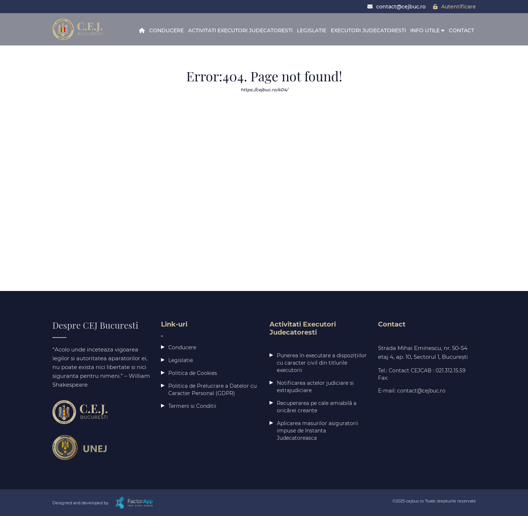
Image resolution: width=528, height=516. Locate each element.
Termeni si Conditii (192, 406)
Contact (461, 30)
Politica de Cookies (192, 373)
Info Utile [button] (427, 30)
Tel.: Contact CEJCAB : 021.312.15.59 (422, 370)
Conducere (166, 30)
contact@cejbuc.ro (396, 6)
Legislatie (311, 30)
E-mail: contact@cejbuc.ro (411, 390)
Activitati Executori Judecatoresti (240, 30)
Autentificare (454, 6)
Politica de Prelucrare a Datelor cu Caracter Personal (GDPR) (212, 390)
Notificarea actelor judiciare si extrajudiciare (315, 387)
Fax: (383, 378)
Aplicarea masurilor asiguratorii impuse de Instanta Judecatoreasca (317, 430)
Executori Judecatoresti (368, 30)
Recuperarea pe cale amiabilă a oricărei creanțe (316, 407)
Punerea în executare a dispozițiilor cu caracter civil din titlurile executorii (322, 362)
